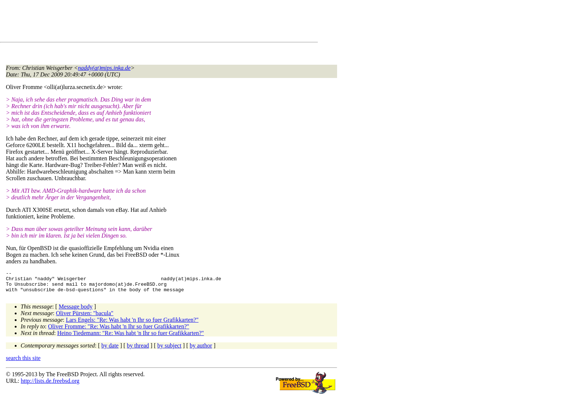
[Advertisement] (140, 22)
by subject (169, 350)
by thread (138, 350)
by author (201, 350)
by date (110, 350)
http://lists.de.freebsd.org (50, 385)
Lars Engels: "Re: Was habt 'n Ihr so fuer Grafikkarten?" (132, 324)
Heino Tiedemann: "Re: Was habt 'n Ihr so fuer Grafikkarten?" (130, 337)
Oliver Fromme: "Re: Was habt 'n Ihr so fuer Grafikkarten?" (119, 331)
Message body (76, 311)
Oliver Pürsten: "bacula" (84, 317)
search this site (23, 362)
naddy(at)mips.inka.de (104, 68)
